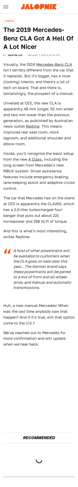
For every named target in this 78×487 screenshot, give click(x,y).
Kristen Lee (15, 55)
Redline (32, 126)
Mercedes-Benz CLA (54, 64)
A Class (35, 159)
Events (9, 21)
